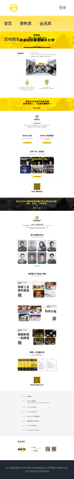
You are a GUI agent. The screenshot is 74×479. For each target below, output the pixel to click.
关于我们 (37, 39)
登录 (62, 7)
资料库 (26, 23)
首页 (8, 23)
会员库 (45, 23)
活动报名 (12, 39)
